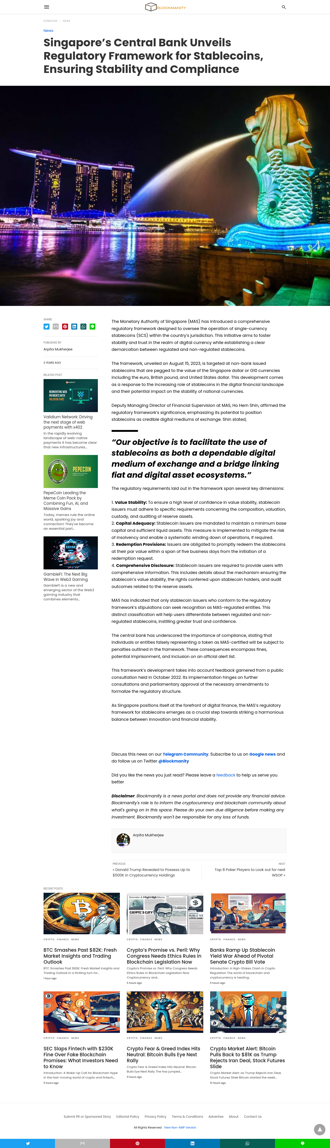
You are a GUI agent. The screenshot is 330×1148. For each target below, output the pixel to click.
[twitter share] (47, 327)
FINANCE (63, 939)
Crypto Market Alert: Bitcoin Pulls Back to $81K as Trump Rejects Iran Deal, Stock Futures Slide (247, 1053)
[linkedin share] (74, 327)
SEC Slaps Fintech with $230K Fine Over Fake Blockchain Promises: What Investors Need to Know (79, 1056)
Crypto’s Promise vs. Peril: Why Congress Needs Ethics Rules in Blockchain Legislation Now (162, 956)
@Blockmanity (183, 761)
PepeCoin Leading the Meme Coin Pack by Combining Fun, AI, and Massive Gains (70, 495)
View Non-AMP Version (180, 1126)
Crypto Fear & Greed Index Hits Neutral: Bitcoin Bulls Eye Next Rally (162, 1053)
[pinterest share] (65, 327)
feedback (226, 775)
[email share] (56, 327)
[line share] (92, 327)
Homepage (51, 21)
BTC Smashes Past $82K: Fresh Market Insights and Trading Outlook (79, 956)
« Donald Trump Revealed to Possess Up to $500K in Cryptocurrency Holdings (151, 872)
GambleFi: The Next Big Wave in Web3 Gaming (70, 568)
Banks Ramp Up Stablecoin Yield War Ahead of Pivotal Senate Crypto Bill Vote (247, 956)
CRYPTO (49, 939)
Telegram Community (186, 754)
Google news (264, 754)
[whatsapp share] (83, 327)
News (66, 21)
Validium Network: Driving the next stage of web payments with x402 (70, 421)
